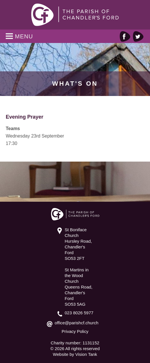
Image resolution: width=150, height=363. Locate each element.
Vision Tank (86, 354)
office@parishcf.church (77, 322)
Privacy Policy (75, 331)
